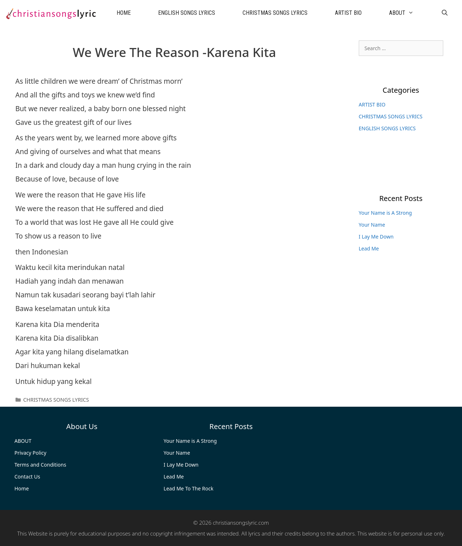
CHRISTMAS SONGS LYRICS (275, 12)
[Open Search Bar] (444, 13)
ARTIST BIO (348, 12)
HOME (124, 12)
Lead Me (369, 248)
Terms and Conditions (40, 464)
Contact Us (27, 476)
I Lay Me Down (376, 236)
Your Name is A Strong (385, 212)
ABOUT (408, 13)
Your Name (372, 224)
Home (21, 488)
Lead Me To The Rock (188, 488)
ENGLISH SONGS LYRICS (186, 12)
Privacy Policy (30, 452)
